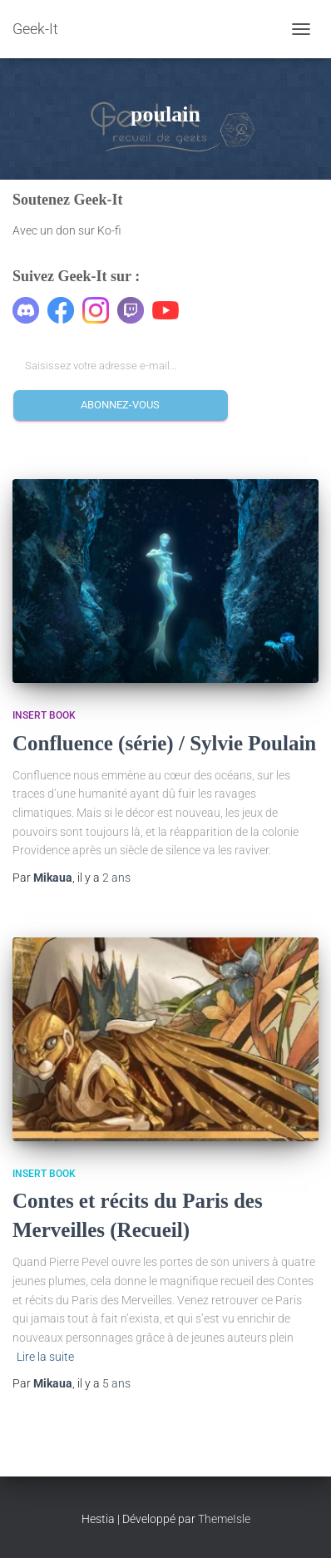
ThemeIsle (224, 1519)
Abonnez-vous (120, 404)
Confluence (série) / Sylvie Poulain (164, 743)
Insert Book (44, 715)
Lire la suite (45, 1356)
